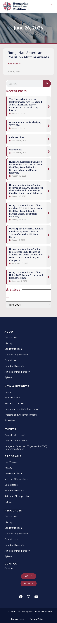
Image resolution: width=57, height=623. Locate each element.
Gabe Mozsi (15, 149)
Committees (11, 360)
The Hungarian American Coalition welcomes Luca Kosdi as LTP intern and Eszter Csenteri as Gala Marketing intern (25, 105)
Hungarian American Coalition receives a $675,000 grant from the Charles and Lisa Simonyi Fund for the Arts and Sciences (26, 189)
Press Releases (13, 397)
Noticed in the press (15, 403)
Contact (12, 563)
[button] (51, 6)
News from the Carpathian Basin (21, 409)
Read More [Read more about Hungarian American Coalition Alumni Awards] (14, 63)
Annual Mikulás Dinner (16, 440)
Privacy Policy (36, 619)
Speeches (10, 420)
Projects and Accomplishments (21, 414)
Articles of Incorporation (17, 371)
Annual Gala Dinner (14, 435)
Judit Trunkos (16, 137)
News (8, 392)
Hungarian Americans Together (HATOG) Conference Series (26, 448)
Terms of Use (17, 619)
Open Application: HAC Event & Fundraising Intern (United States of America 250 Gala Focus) (26, 232)
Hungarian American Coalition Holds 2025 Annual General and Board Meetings (26, 275)
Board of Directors (14, 366)
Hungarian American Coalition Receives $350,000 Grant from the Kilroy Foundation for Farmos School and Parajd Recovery (25, 167)
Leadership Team (13, 349)
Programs (13, 456)
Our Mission (11, 337)
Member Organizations (16, 354)
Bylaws (8, 377)
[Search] (47, 83)
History (8, 343)
